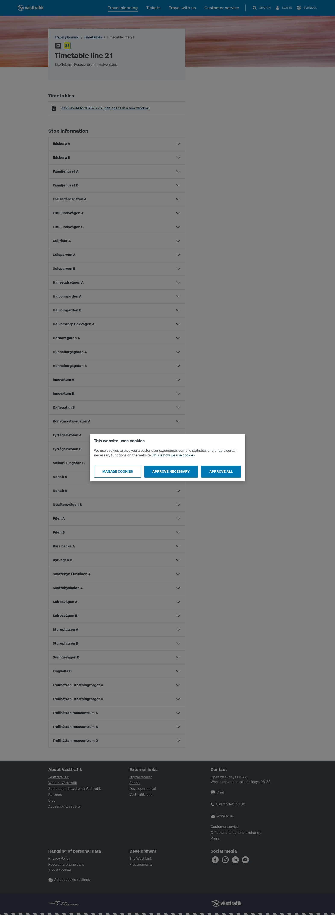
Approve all (221, 471)
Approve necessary (171, 471)
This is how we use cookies (173, 455)
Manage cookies (117, 471)
